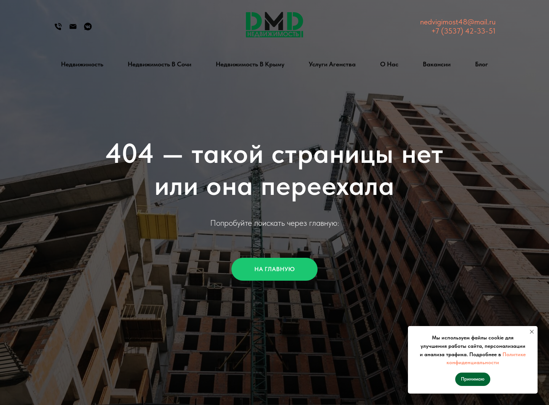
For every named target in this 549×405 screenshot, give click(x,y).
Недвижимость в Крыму (250, 64)
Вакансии (437, 64)
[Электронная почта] (73, 29)
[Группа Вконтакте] (88, 29)
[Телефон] (58, 29)
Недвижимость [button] (82, 64)
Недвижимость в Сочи (159, 64)
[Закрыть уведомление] (532, 332)
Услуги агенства (332, 64)
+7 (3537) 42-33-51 (463, 30)
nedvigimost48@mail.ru (458, 21)
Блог (481, 64)
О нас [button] (389, 64)
